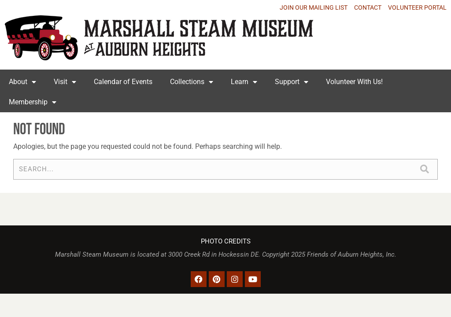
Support (291, 82)
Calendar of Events (123, 81)
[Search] (424, 169)
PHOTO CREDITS (226, 241)
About (22, 82)
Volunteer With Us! (354, 81)
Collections (191, 82)
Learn (244, 82)
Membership (32, 102)
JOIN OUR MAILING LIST (313, 7)
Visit (65, 82)
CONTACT (367, 7)
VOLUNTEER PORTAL (417, 7)
